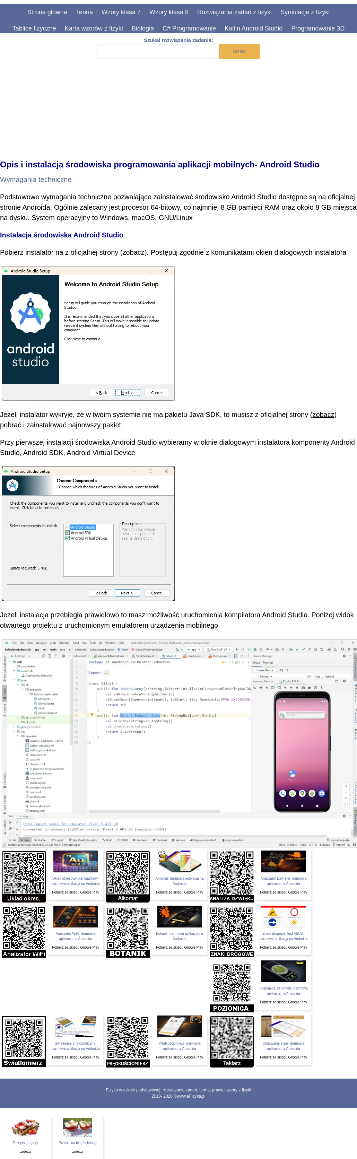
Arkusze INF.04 (178, 44)
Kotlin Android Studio (253, 28)
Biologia (143, 28)
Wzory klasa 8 (169, 12)
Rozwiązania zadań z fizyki (234, 12)
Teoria (84, 12)
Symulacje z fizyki (305, 12)
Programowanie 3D (318, 28)
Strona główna (47, 12)
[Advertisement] (178, 104)
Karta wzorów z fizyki (94, 28)
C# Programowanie (189, 28)
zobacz (134, 252)
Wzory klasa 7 (121, 12)
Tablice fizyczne (34, 28)
